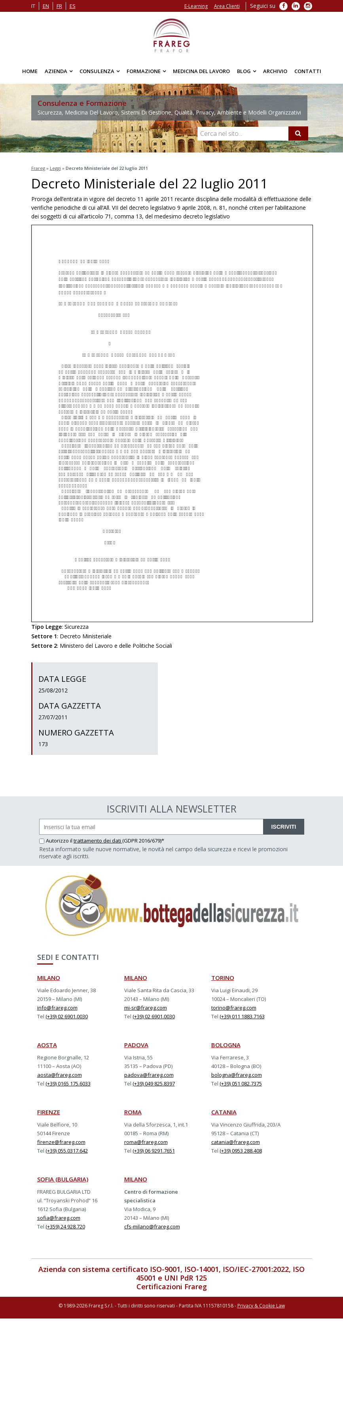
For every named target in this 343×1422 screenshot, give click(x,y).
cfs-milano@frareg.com (152, 1226)
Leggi (55, 168)
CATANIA (224, 1112)
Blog (244, 71)
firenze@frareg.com (61, 1142)
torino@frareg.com (233, 1007)
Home (30, 71)
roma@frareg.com (146, 1142)
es (73, 5)
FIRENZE (48, 1112)
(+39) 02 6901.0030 (66, 1016)
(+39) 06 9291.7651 (154, 1150)
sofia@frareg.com (58, 1217)
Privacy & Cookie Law (261, 1305)
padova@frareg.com (149, 1074)
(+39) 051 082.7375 (241, 1083)
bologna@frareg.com (236, 1074)
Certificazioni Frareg (171, 1286)
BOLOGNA (226, 1045)
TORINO (222, 978)
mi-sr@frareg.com (145, 1007)
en (46, 5)
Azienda (56, 71)
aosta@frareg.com (59, 1074)
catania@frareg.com (235, 1142)
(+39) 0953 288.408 (241, 1150)
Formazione (144, 71)
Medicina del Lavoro (201, 71)
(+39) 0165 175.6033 (68, 1083)
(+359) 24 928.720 (65, 1226)
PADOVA (136, 1045)
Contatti (307, 71)
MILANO (48, 978)
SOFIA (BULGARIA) (62, 1179)
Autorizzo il (56, 840)
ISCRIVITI (283, 827)
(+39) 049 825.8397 (154, 1083)
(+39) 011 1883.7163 (242, 1016)
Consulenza (97, 71)
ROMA (133, 1112)
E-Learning (196, 6)
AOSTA (47, 1045)
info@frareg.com (57, 1007)
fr (59, 5)
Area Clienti (227, 6)
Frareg (38, 168)
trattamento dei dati (98, 840)
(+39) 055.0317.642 (66, 1150)
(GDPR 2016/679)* (143, 840)
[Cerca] (298, 133)
